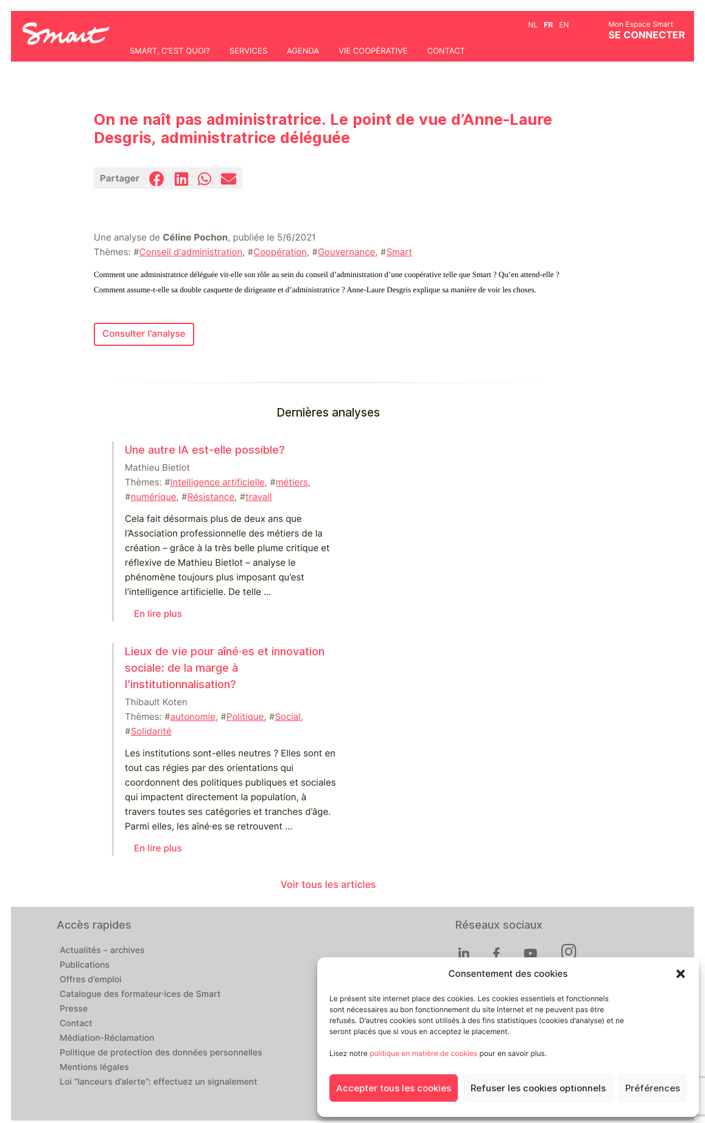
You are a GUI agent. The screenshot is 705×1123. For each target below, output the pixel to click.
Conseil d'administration (191, 252)
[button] (681, 974)
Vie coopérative (372, 51)
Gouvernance (346, 252)
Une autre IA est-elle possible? (205, 449)
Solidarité (151, 731)
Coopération (280, 252)
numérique (154, 496)
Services (248, 51)
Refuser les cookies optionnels (538, 1088)
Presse (74, 1009)
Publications (85, 965)
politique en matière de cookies (423, 1053)
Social (287, 716)
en (564, 24)
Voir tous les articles (328, 884)
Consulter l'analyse (143, 333)
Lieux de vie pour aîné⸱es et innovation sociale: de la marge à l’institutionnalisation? (224, 668)
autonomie (193, 716)
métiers (292, 482)
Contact (446, 51)
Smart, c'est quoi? (170, 51)
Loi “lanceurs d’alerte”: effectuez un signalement (159, 1082)
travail (258, 496)
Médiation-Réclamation (107, 1038)
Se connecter (646, 35)
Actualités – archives (102, 951)
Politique (245, 716)
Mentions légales (94, 1067)
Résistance (211, 496)
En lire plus (158, 613)
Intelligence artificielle (217, 482)
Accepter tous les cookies (393, 1088)
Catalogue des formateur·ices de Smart (140, 994)
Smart (399, 252)
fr (548, 24)
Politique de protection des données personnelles (161, 1053)
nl (533, 24)
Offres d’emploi (91, 980)
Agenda (303, 51)
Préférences (652, 1088)
